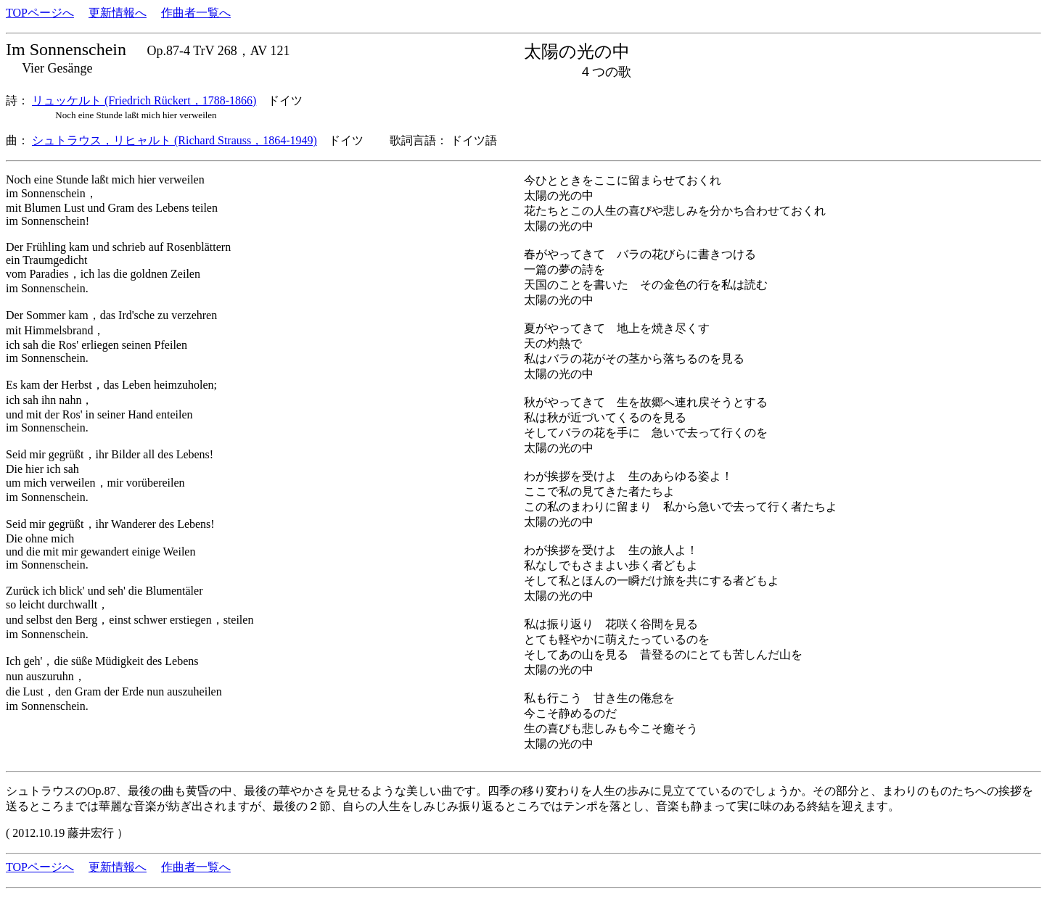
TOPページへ (40, 13)
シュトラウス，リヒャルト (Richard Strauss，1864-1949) (174, 140)
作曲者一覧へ (196, 13)
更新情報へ (118, 13)
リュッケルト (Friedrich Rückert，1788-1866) (144, 100)
